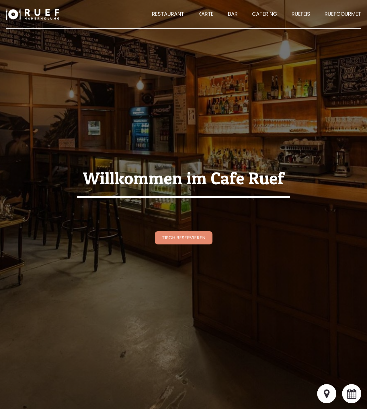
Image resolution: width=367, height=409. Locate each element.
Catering (264, 13)
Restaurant (168, 13)
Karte (206, 13)
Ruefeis (301, 13)
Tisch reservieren (183, 237)
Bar (233, 13)
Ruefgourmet (343, 13)
